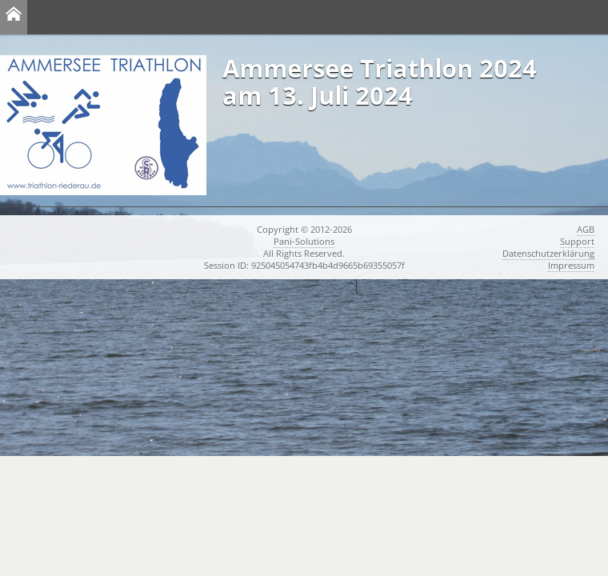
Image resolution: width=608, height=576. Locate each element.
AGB (585, 229)
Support (577, 241)
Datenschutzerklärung (548, 253)
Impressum (571, 265)
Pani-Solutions (304, 241)
